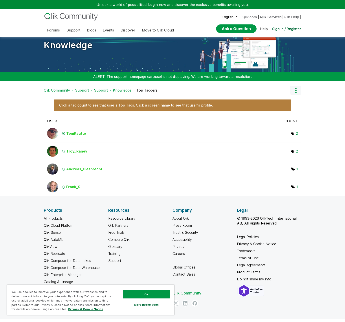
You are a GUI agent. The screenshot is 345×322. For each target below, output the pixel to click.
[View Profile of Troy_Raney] (76, 154)
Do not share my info (254, 282)
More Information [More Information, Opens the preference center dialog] (146, 304)
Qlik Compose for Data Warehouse (72, 271)
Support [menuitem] (73, 30)
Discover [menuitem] (128, 30)
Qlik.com (249, 17)
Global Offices (183, 270)
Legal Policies (248, 240)
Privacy (178, 250)
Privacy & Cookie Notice (256, 247)
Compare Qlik (119, 243)
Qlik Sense (52, 236)
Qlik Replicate (54, 257)
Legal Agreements (251, 268)
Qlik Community (57, 93)
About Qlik (180, 221)
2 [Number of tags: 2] (297, 136)
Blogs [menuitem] (91, 30)
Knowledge (68, 48)
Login (153, 4)
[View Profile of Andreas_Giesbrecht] (84, 172)
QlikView (50, 250)
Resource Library (121, 221)
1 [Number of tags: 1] (297, 172)
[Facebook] (194, 306)
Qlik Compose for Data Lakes (67, 264)
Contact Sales (183, 277)
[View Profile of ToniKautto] (76, 136)
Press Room (182, 228)
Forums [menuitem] (53, 30)
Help (264, 29)
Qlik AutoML (53, 243)
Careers (178, 257)
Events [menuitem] (108, 30)
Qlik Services (271, 17)
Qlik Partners (118, 228)
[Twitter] (175, 306)
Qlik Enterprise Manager (63, 278)
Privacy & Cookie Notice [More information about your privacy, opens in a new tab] (85, 309)
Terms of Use (248, 261)
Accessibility (182, 243)
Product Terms (248, 275)
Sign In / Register (286, 29)
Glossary (115, 250)
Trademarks (246, 254)
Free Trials (116, 236)
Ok (146, 294)
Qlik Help (291, 17)
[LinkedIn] (185, 306)
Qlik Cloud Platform (59, 228)
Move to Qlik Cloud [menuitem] (158, 30)
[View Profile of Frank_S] (73, 190)
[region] (90, 300)
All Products (53, 221)
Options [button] (295, 93)
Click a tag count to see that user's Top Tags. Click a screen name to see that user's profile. (136, 108)
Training (114, 257)
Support (82, 93)
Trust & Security (185, 236)
